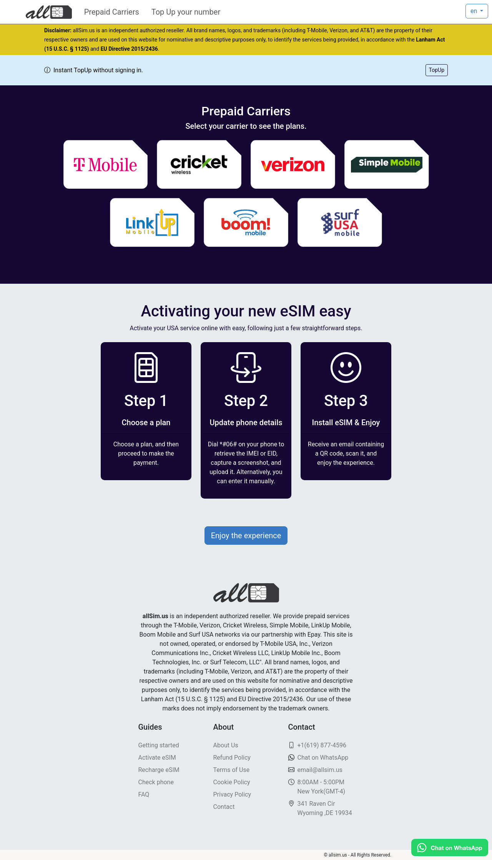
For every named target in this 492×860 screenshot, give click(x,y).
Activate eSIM (157, 757)
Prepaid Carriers (111, 12)
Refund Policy (232, 757)
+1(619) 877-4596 (322, 745)
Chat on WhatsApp (323, 757)
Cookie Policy (231, 782)
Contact (224, 806)
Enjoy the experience (246, 535)
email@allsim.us (320, 770)
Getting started (158, 745)
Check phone (156, 782)
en (474, 11)
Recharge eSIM (159, 770)
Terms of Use (231, 770)
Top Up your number (185, 12)
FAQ (144, 794)
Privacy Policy (232, 794)
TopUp (436, 70)
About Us (225, 745)
